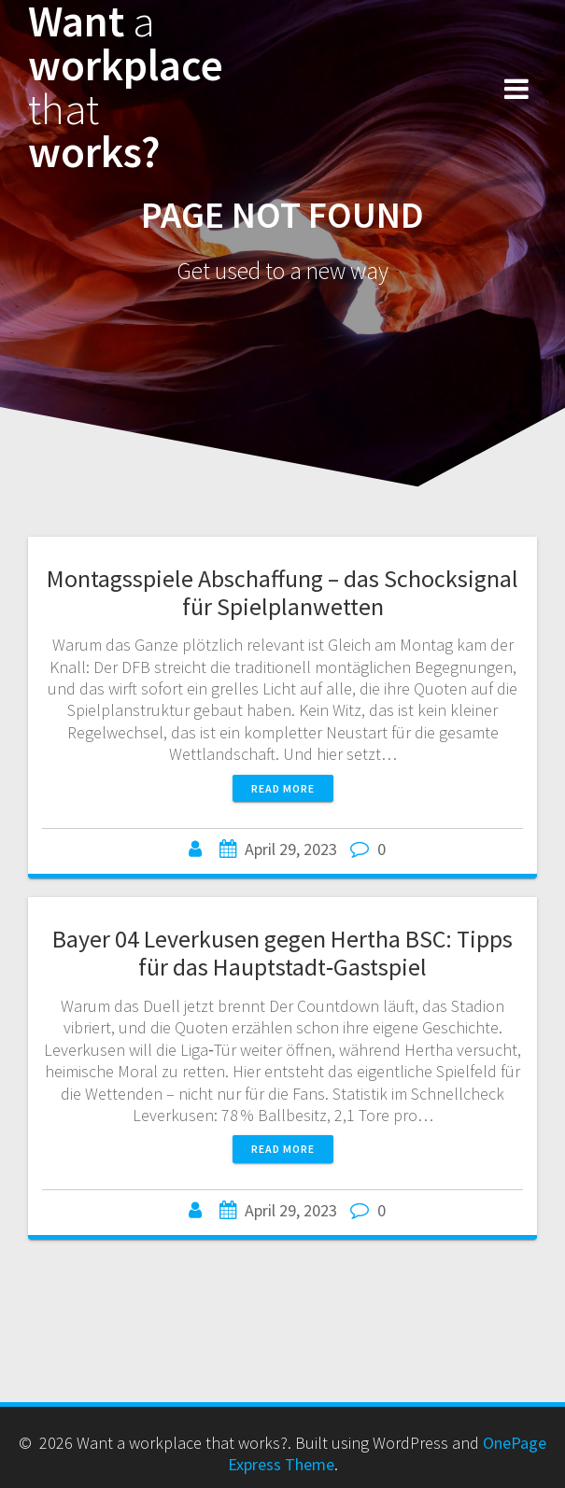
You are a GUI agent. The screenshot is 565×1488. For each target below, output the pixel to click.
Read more (283, 788)
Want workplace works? (125, 87)
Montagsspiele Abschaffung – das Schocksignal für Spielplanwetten (282, 592)
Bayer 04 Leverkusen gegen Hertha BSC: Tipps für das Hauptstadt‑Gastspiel (282, 952)
